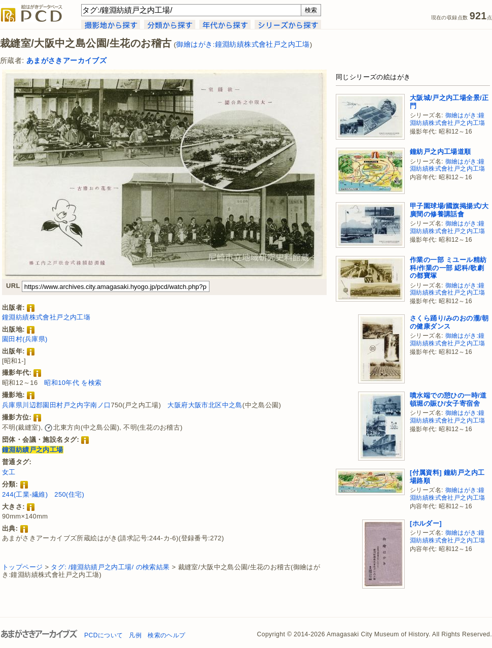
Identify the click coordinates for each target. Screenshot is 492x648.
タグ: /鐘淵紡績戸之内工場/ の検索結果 (110, 567)
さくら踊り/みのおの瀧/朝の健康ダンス (449, 322)
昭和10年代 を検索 (72, 382)
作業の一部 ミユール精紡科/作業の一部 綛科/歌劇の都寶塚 (448, 267)
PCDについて (103, 635)
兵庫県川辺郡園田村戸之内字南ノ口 (56, 405)
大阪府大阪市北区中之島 (204, 405)
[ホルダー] (426, 523)
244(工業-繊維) (25, 494)
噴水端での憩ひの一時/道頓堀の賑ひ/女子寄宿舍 (448, 399)
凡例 (135, 635)
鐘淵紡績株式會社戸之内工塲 (46, 317)
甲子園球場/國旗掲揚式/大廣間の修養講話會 (449, 210)
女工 (9, 472)
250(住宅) (69, 494)
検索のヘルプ (166, 635)
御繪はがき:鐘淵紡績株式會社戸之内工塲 (242, 44)
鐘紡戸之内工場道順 (440, 151)
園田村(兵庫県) (25, 339)
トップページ (22, 567)
